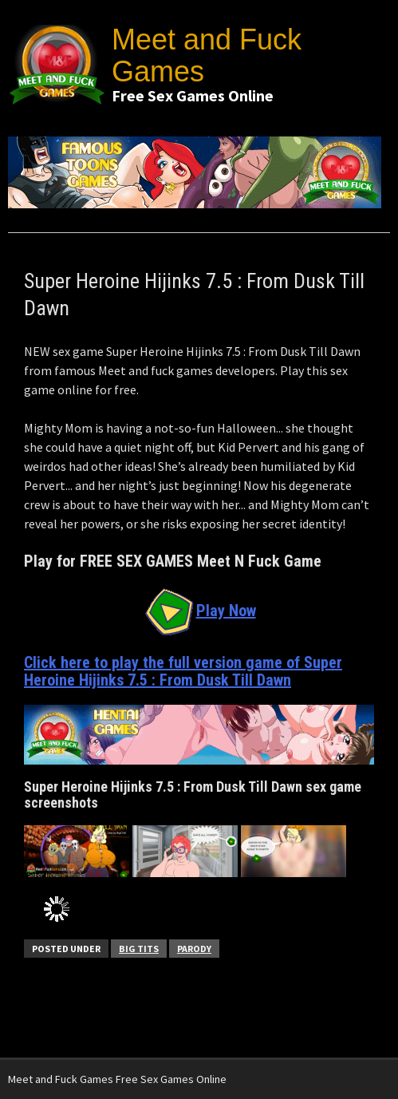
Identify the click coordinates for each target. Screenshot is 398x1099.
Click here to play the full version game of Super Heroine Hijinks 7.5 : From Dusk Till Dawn (183, 671)
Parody (194, 949)
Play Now (199, 610)
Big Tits (139, 949)
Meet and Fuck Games (206, 55)
